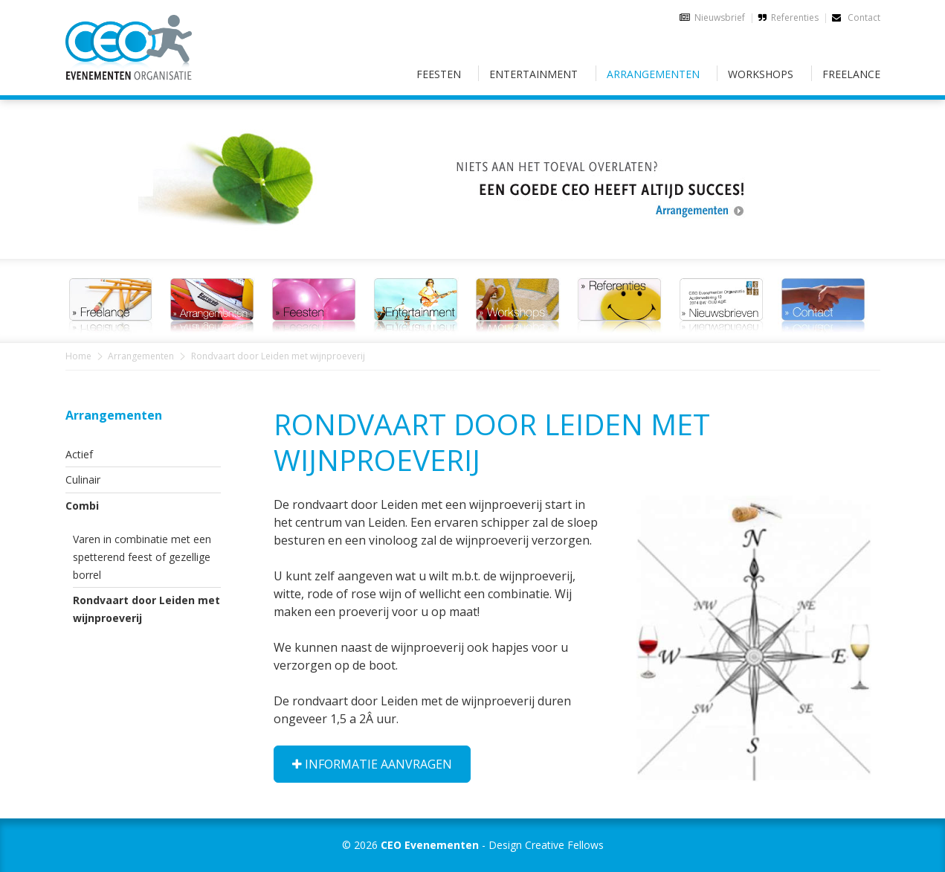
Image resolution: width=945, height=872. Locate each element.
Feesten (438, 74)
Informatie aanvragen (372, 764)
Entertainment (533, 74)
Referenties (795, 17)
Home (78, 356)
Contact (856, 17)
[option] (472, 170)
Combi (82, 505)
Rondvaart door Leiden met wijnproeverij (146, 609)
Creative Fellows (564, 845)
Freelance (851, 74)
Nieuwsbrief (719, 17)
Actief (79, 454)
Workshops (760, 74)
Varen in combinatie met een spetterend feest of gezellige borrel (142, 557)
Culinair (82, 479)
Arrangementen (653, 74)
